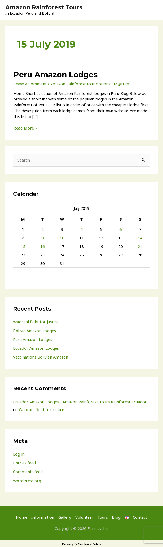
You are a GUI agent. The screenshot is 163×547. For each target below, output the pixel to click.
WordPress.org (26, 479)
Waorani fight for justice (35, 321)
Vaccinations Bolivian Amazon (39, 356)
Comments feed (27, 470)
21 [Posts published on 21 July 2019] (140, 245)
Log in (18, 453)
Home (23, 515)
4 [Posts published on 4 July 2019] (81, 229)
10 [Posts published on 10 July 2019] (62, 237)
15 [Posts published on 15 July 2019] (23, 245)
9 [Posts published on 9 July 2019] (42, 237)
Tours (101, 515)
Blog (114, 515)
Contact (137, 515)
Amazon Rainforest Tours (45, 7)
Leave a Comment (30, 83)
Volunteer (83, 515)
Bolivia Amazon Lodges (34, 330)
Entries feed (24, 461)
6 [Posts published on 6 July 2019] (120, 229)
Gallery (65, 515)
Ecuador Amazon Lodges (35, 347)
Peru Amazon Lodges (55, 74)
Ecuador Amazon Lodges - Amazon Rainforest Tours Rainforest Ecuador (78, 400)
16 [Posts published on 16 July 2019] (42, 245)
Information (44, 515)
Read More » (25, 128)
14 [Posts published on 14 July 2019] (140, 237)
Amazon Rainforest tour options (78, 83)
